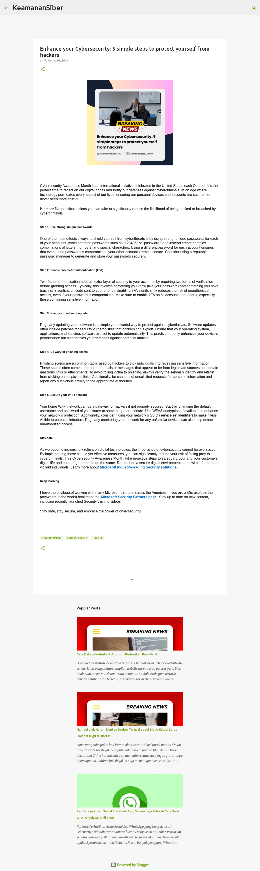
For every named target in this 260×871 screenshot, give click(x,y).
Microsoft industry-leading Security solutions (138, 467)
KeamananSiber (37, 8)
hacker (98, 538)
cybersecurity (77, 538)
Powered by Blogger (130, 865)
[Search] (69, 7)
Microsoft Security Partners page (129, 497)
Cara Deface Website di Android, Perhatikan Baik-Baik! (117, 654)
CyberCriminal (52, 538)
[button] (42, 70)
